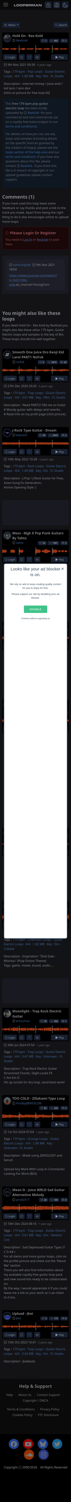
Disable (35, 609)
